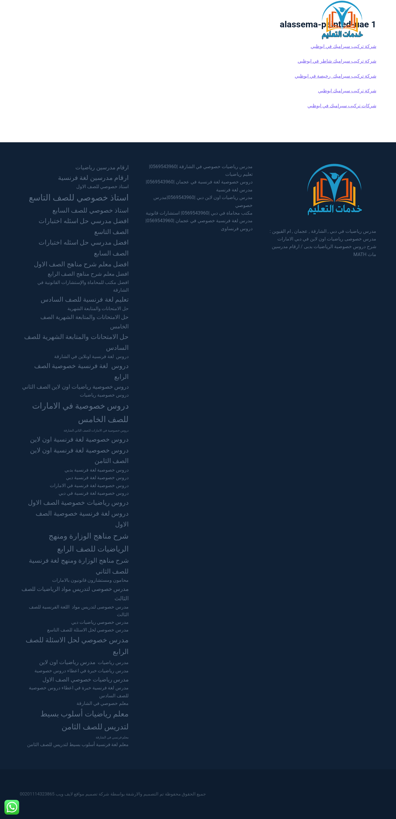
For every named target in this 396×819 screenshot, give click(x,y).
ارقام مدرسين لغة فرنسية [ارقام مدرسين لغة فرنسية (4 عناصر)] (93, 177)
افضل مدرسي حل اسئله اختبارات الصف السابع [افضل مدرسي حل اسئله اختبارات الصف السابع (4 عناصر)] (84, 247)
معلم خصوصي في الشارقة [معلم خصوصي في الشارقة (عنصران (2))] (103, 703)
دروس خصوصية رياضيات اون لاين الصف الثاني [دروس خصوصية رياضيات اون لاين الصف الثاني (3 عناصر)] (75, 386)
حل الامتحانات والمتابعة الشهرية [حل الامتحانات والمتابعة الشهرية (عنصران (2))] (98, 308)
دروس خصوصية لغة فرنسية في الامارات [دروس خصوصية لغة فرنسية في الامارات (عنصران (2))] (89, 485)
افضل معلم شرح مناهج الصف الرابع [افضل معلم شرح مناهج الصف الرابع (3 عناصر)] (88, 273)
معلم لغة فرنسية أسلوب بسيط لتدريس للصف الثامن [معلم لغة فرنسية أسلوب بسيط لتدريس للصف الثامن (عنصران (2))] (78, 744)
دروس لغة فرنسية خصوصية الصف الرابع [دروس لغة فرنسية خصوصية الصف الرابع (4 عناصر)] (81, 371)
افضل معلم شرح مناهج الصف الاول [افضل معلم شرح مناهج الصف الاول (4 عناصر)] (81, 264)
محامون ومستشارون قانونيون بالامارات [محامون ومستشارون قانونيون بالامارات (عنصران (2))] (90, 580)
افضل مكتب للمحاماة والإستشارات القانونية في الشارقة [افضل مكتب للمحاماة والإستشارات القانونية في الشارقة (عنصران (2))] (83, 286)
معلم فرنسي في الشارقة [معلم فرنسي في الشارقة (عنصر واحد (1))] (112, 737)
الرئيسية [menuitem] (251, 19)
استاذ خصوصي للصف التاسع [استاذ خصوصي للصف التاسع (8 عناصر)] (79, 198)
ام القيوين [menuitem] (146, 19)
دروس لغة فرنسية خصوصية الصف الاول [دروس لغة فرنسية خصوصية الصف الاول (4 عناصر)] (82, 518)
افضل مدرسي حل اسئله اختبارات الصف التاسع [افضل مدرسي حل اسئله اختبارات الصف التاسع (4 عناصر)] (84, 226)
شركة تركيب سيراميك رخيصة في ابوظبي (335, 76)
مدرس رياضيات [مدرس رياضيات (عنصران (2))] (113, 662)
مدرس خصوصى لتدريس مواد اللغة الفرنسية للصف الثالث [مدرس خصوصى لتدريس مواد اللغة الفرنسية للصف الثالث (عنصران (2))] (79, 610)
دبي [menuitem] (226, 19)
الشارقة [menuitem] (201, 19)
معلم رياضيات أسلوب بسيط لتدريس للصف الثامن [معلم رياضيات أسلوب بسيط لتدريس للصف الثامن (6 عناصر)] (84, 720)
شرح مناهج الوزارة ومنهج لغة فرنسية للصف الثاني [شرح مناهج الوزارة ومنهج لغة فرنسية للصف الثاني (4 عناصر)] (79, 565)
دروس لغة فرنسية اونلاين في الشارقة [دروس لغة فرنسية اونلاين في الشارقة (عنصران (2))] (91, 356)
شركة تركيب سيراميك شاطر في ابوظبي (337, 61)
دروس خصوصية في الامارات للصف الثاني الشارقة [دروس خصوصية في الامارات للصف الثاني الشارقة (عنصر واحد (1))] (96, 430)
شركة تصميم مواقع (91, 794)
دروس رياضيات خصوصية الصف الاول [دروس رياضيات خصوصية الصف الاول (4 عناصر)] (78, 502)
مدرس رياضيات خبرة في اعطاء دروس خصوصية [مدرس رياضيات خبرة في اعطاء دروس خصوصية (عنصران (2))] (81, 670)
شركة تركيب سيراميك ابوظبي (347, 90)
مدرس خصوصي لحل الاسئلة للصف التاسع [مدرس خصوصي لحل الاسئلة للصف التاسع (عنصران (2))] (88, 630)
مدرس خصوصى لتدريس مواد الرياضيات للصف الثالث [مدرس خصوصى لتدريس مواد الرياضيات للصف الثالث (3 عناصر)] (75, 594)
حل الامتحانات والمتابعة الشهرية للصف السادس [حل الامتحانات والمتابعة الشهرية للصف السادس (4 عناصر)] (76, 342)
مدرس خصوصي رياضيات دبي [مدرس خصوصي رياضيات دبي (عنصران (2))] (100, 622)
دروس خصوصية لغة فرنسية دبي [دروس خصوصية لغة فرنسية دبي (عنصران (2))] (97, 477)
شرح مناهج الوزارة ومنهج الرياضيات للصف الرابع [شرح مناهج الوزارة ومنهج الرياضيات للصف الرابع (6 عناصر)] (89, 542)
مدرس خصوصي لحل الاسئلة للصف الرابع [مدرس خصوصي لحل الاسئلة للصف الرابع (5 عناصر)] (77, 646)
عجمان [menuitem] (174, 19)
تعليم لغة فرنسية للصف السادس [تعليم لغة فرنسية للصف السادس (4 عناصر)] (85, 299)
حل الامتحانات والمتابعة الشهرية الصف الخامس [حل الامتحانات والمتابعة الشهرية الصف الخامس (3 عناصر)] (84, 322)
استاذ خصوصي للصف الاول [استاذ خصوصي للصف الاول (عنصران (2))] (102, 186)
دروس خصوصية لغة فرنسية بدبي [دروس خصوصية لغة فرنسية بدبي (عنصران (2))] (96, 470)
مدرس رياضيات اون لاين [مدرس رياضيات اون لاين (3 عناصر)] (67, 662)
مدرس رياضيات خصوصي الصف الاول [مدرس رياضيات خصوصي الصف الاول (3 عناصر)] (85, 679)
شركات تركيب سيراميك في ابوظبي (341, 105)
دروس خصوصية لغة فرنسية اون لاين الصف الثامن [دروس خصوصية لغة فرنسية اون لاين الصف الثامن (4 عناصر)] (79, 455)
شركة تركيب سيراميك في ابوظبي (343, 46)
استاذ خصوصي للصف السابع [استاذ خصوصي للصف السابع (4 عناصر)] (90, 210)
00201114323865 (37, 794)
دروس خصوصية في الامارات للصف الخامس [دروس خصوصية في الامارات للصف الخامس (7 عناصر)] (80, 412)
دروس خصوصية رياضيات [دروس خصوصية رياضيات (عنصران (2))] (104, 395)
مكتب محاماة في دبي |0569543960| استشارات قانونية (199, 213)
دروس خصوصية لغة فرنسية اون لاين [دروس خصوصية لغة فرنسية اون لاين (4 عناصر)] (79, 439)
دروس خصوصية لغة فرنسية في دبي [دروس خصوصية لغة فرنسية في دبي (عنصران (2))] (94, 493)
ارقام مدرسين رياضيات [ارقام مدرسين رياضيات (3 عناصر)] (102, 167)
